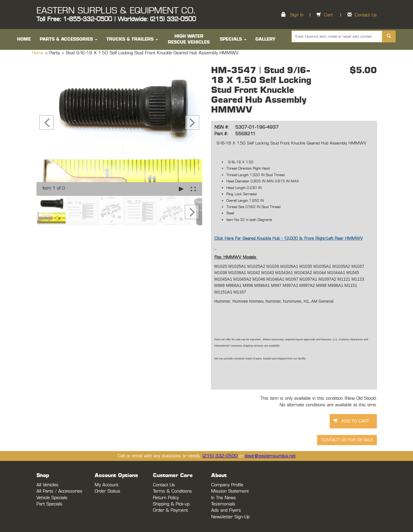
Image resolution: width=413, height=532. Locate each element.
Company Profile (227, 485)
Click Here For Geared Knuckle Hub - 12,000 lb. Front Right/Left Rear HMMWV (288, 238)
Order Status (107, 491)
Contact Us (366, 15)
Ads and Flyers (226, 510)
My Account (106, 485)
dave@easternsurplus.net (270, 456)
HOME (24, 39)
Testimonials (223, 504)
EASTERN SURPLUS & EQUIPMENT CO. (115, 10)
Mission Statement (230, 491)
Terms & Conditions (172, 491)
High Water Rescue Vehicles (189, 39)
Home (38, 53)
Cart (328, 15)
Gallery (265, 39)
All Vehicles (47, 485)
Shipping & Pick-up (171, 504)
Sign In (296, 15)
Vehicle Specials (51, 498)
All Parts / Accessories (59, 491)
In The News (223, 498)
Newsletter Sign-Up (230, 517)
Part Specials (49, 504)
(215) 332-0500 (220, 456)
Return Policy (166, 498)
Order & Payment (170, 510)
